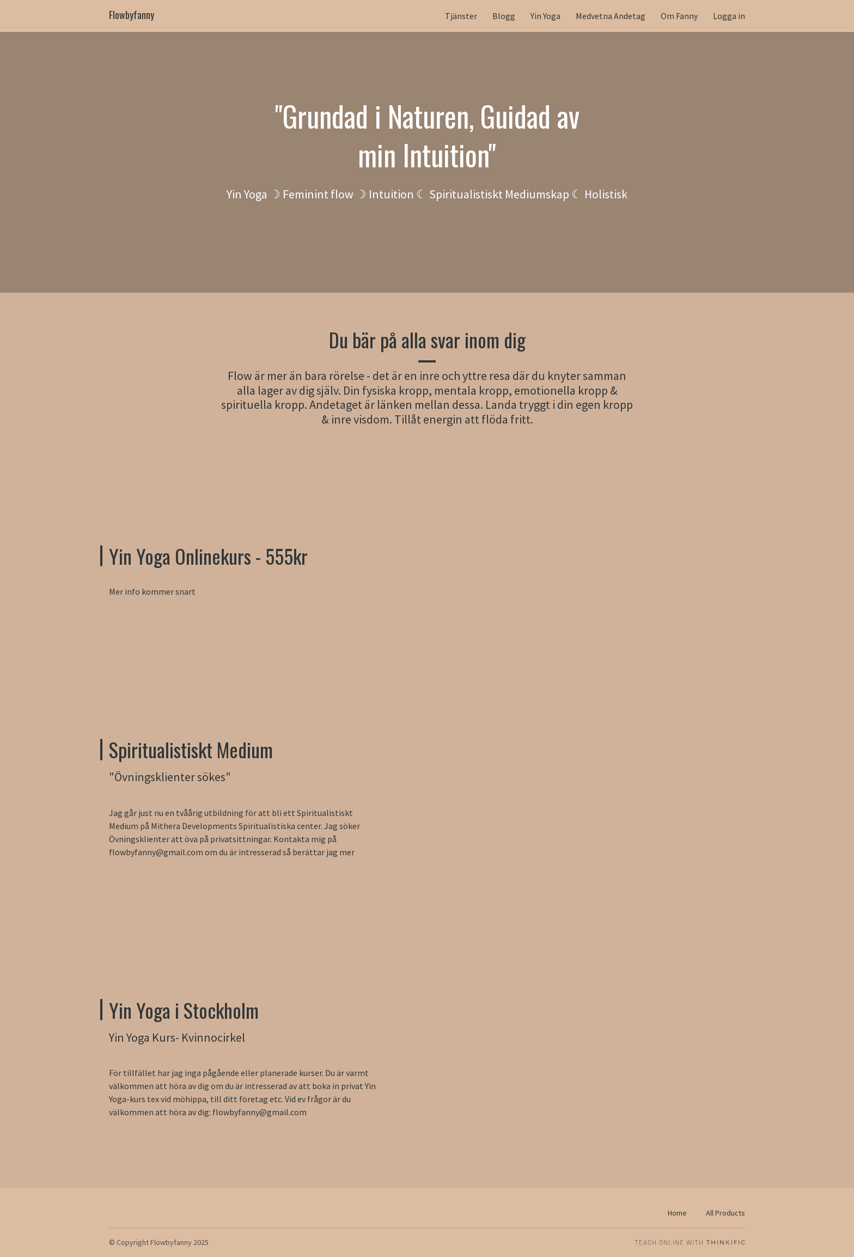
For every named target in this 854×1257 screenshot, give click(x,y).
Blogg (503, 15)
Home (677, 1213)
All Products (725, 1213)
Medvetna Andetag (610, 15)
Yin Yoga (545, 15)
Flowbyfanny (131, 15)
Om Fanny (679, 15)
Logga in (729, 15)
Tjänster (461, 15)
